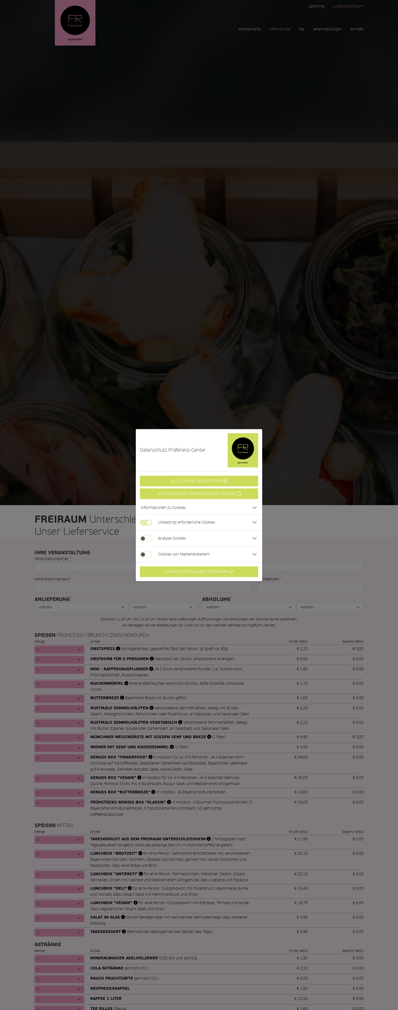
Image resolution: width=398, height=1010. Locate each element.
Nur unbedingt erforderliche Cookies (199, 493)
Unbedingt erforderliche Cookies (186, 522)
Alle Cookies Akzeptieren (199, 481)
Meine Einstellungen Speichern (199, 571)
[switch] (146, 539)
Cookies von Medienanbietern (184, 554)
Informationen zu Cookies (163, 507)
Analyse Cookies (172, 538)
